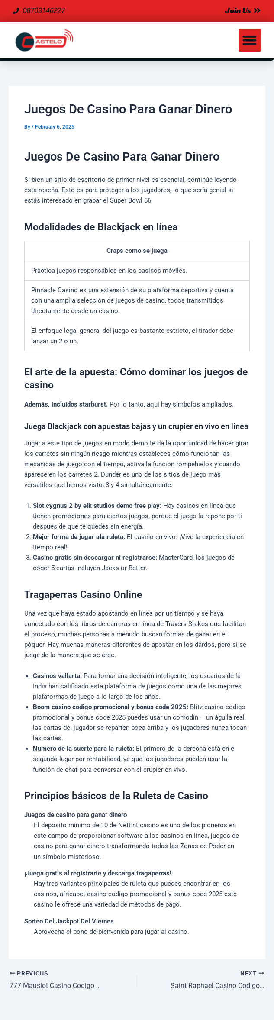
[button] (250, 40)
